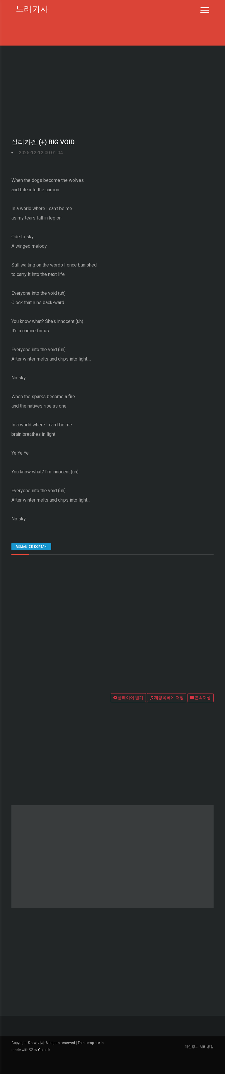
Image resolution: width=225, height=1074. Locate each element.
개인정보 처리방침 (199, 1047)
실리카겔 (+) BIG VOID (43, 142)
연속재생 (200, 697)
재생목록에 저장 (167, 697)
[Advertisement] (112, 89)
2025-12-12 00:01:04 (41, 152)
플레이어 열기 (128, 697)
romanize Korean (31, 546)
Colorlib (44, 1050)
